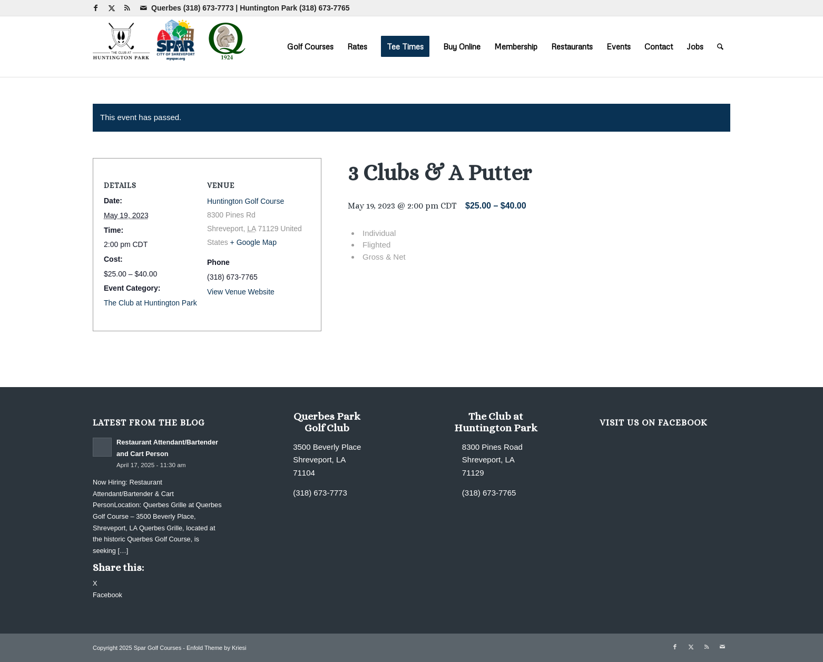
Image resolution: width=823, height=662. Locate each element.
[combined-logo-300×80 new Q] (172, 46)
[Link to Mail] (143, 8)
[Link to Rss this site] (127, 8)
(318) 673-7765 (324, 8)
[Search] (720, 46)
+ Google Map (253, 242)
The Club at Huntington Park (150, 303)
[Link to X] (111, 8)
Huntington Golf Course (245, 201)
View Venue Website (241, 292)
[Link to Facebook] (95, 8)
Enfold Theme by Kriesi (217, 648)
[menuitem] (310, 46)
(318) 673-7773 (208, 8)
